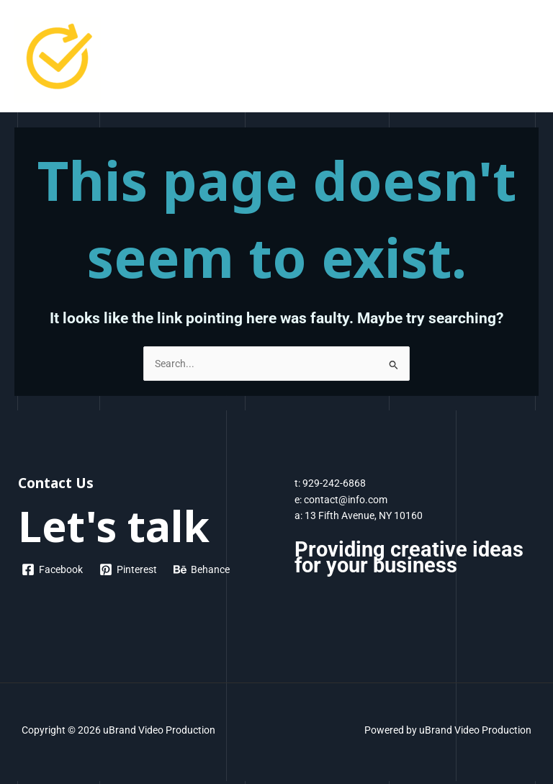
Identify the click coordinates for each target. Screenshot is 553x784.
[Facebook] (52, 569)
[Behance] (202, 569)
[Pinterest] (128, 569)
